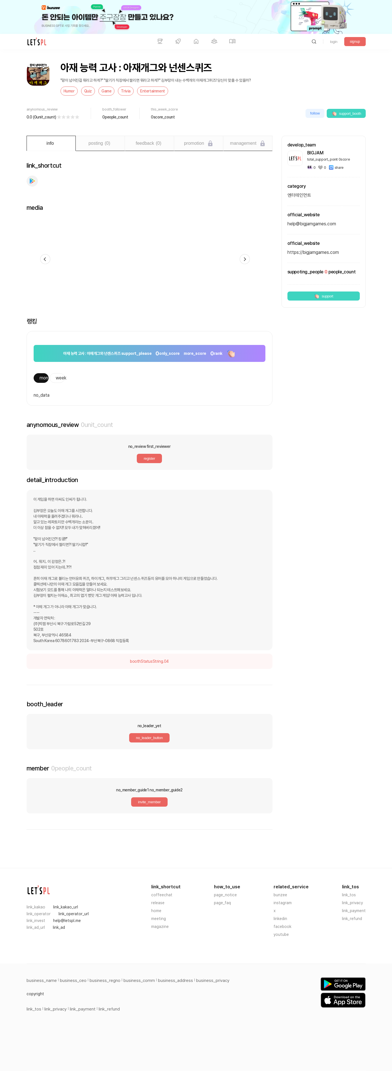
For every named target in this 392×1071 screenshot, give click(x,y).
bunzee (280, 895)
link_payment (354, 910)
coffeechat (161, 895)
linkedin (280, 918)
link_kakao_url (65, 907)
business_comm (139, 980)
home (156, 910)
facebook (282, 926)
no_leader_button (149, 738)
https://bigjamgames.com (313, 252)
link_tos (349, 895)
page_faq (222, 903)
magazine (160, 926)
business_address (175, 980)
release (157, 903)
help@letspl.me (67, 920)
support (323, 296)
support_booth (346, 113)
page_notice (225, 895)
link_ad (59, 927)
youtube (281, 934)
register (149, 458)
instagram (283, 903)
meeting (158, 918)
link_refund (352, 918)
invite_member (149, 802)
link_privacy (352, 903)
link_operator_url (74, 914)
